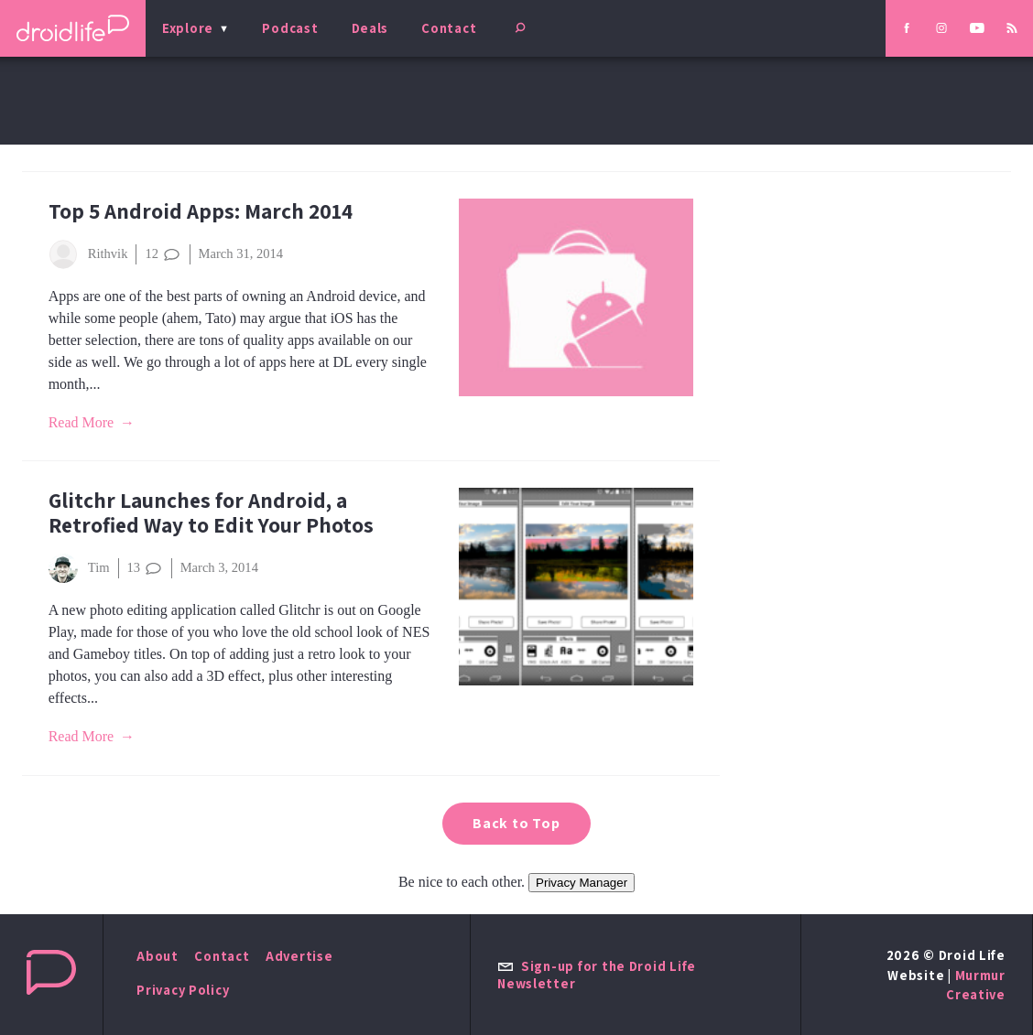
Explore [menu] (187, 28)
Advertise (299, 956)
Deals (370, 28)
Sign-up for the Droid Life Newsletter (596, 974)
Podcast (290, 28)
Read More (81, 422)
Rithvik (88, 254)
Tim (79, 568)
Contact (448, 28)
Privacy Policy (182, 989)
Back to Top (516, 823)
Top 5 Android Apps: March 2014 (201, 211)
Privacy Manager (581, 882)
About (157, 956)
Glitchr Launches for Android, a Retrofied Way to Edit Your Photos (211, 512)
